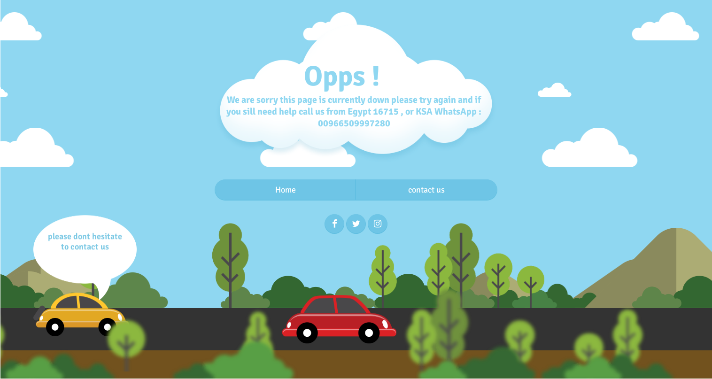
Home (285, 190)
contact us (426, 190)
